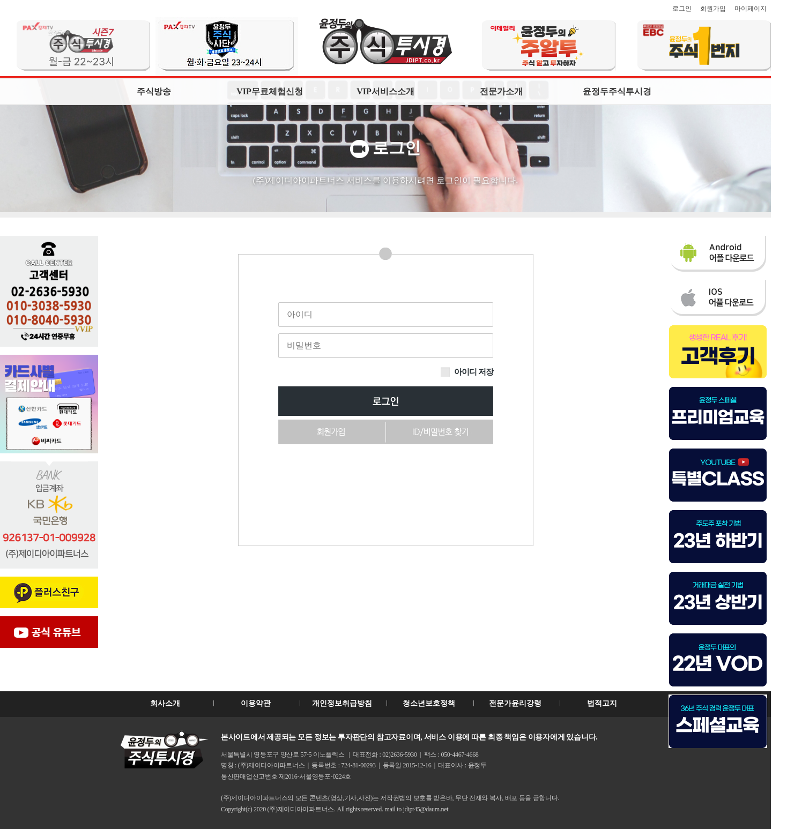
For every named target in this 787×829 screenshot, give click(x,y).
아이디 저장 (473, 372)
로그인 (682, 8)
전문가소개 (501, 91)
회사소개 (165, 703)
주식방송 (154, 91)
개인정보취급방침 (342, 703)
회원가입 (713, 8)
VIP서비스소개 (385, 91)
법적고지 (602, 703)
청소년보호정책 (429, 703)
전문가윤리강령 (515, 703)
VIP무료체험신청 (269, 91)
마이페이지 (750, 8)
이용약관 (256, 703)
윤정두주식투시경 (617, 91)
